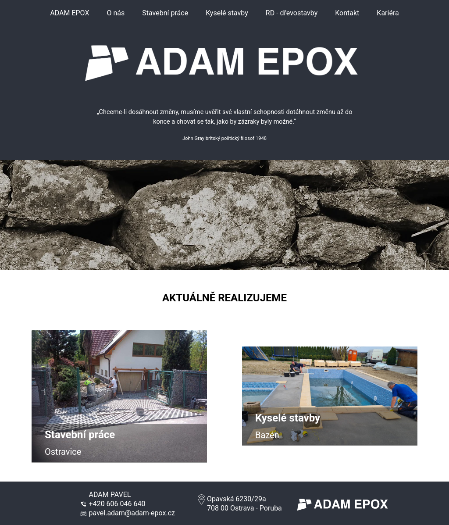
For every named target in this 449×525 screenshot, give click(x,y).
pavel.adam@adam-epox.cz (132, 513)
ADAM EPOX (69, 13)
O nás (116, 13)
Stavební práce (165, 13)
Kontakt (347, 13)
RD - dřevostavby (291, 13)
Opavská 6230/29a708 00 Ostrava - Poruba (239, 503)
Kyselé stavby (227, 13)
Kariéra (388, 13)
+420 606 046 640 (117, 504)
